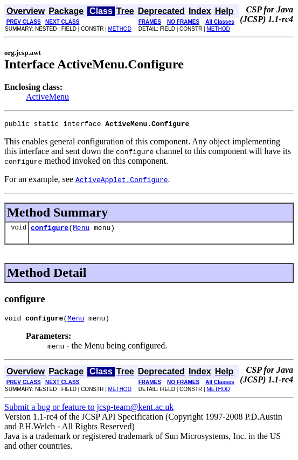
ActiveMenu (47, 96)
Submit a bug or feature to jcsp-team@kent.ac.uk (89, 411)
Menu (81, 230)
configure (49, 230)
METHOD (119, 29)
